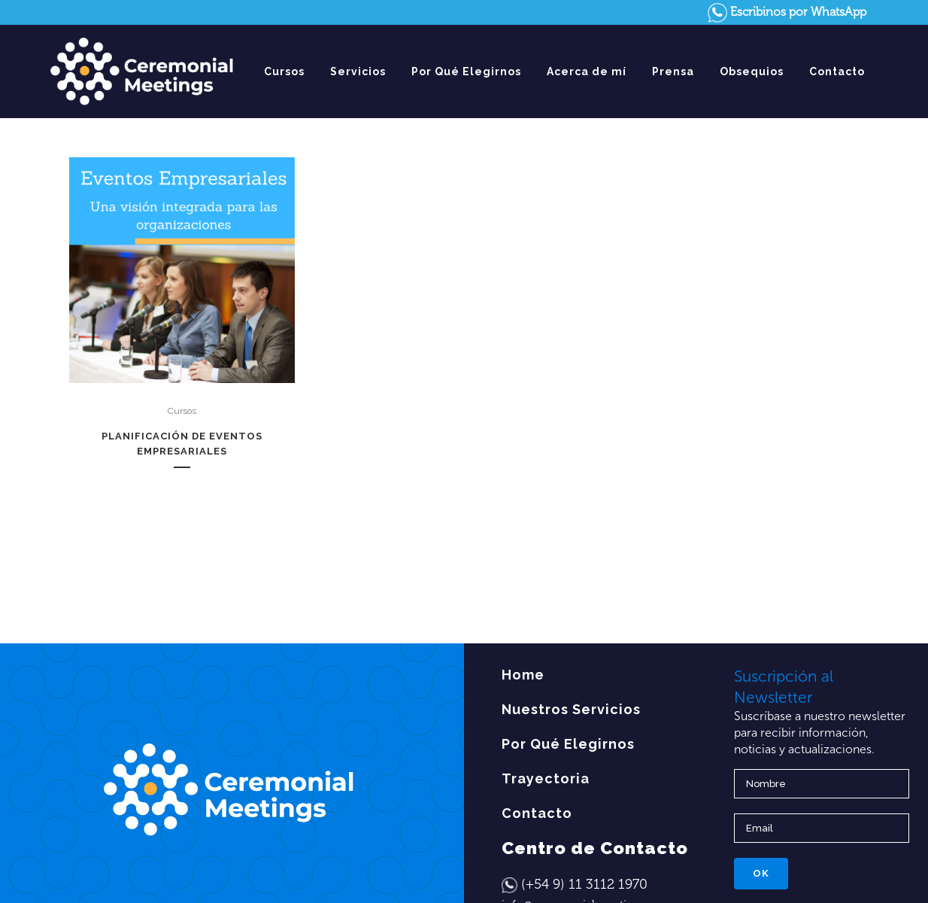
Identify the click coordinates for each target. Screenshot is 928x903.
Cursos (182, 411)
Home (523, 675)
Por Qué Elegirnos (568, 744)
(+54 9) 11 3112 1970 (584, 884)
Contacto (537, 813)
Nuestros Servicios (571, 709)
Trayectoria (546, 778)
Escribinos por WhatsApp (787, 12)
